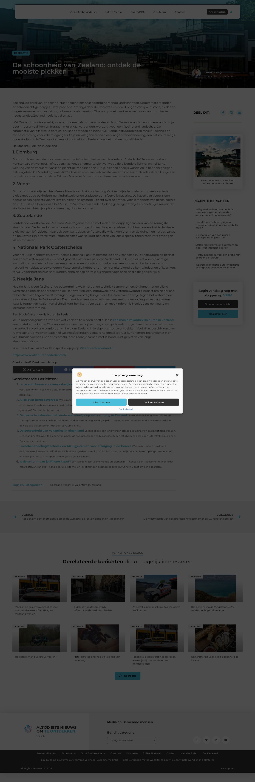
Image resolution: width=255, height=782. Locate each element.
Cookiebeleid (126, 409)
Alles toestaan (101, 402)
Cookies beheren (154, 402)
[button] (177, 375)
